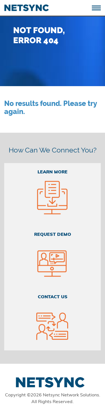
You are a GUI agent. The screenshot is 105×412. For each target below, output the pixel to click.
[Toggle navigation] (98, 7)
